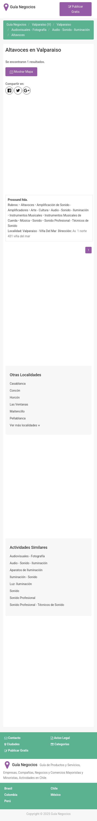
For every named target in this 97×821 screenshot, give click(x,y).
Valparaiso (30, 231)
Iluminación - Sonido (23, 577)
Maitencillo (17, 411)
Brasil (8, 788)
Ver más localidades (25, 425)
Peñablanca (18, 418)
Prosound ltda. (18, 200)
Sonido (37, 220)
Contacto (12, 738)
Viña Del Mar (47, 231)
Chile (54, 788)
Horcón (15, 397)
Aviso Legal (60, 738)
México (56, 795)
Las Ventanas (19, 404)
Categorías (60, 744)
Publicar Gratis (75, 9)
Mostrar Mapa (21, 72)
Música (25, 220)
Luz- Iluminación (21, 584)
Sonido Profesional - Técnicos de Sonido (37, 605)
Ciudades (11, 744)
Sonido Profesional (22, 598)
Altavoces (27, 205)
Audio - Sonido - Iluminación (70, 210)
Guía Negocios (20, 765)
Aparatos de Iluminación (26, 570)
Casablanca (18, 383)
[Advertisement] (48, 145)
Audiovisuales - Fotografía (27, 556)
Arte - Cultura (39, 210)
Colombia (10, 795)
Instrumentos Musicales (26, 215)
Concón (15, 390)
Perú (7, 801)
